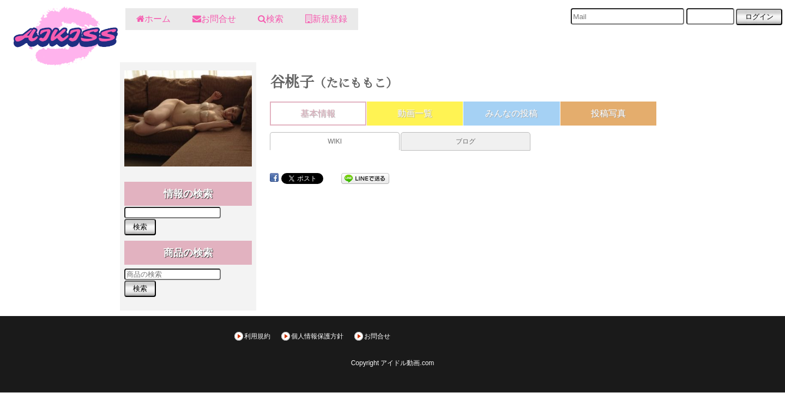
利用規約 (257, 336)
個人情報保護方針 (317, 336)
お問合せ (377, 336)
